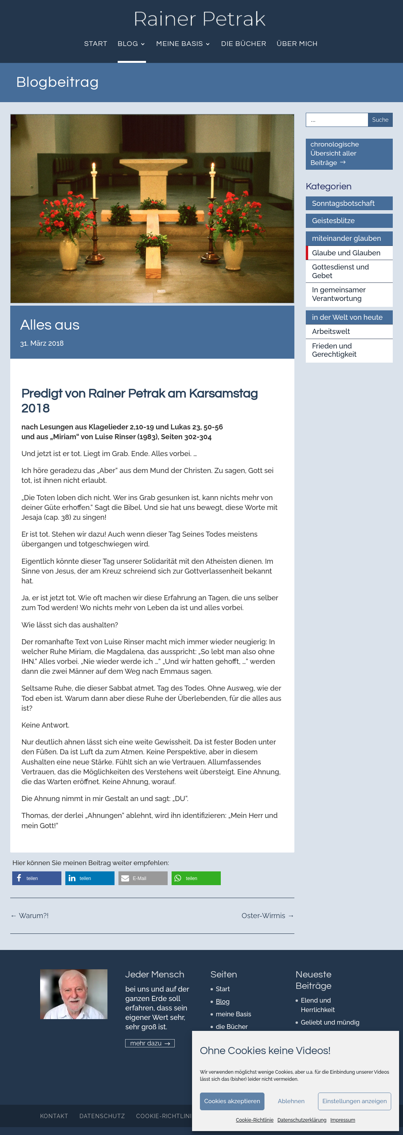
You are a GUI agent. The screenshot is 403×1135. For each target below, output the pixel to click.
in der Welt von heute (347, 317)
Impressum (342, 1120)
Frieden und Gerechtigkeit (334, 350)
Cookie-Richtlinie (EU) (173, 1116)
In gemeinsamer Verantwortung (339, 294)
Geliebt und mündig (330, 1022)
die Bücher (243, 44)
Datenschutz (102, 1116)
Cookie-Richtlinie (255, 1120)
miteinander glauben (346, 238)
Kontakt (54, 1116)
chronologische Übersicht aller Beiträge (335, 153)
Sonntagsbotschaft (343, 203)
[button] (36, 878)
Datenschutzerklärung (301, 1120)
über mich (297, 44)
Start (95, 44)
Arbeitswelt (331, 331)
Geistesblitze (333, 220)
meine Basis (179, 44)
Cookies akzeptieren (232, 1101)
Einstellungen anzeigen (354, 1101)
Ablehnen (291, 1101)
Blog (128, 44)
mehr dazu (146, 1043)
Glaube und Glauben (346, 253)
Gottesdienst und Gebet (340, 271)
